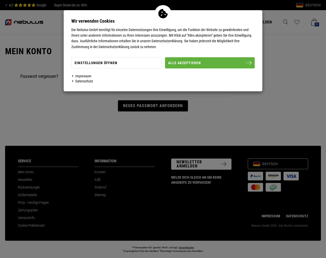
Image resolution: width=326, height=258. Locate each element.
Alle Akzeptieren (210, 63)
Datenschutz (84, 81)
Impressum (83, 76)
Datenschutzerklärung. (167, 41)
